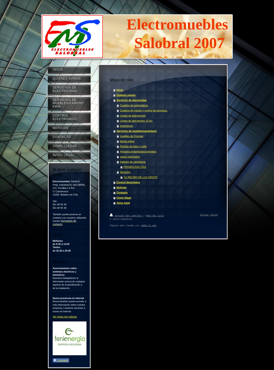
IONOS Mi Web (148, 225)
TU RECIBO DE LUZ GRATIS (140, 177)
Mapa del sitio (155, 215)
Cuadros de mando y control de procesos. (144, 110)
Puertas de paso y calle (133, 146)
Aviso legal (123, 202)
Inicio (119, 90)
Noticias (121, 187)
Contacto (122, 192)
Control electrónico (128, 182)
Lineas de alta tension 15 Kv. (136, 120)
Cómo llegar (123, 197)
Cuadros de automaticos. (134, 105)
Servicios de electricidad (131, 100)
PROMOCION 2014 (135, 167)
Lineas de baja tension (133, 115)
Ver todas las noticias (65, 316)
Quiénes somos (126, 95)
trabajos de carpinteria (132, 161)
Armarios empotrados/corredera (138, 151)
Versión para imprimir (126, 215)
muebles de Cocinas (131, 136)
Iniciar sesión (209, 215)
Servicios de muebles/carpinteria (136, 131)
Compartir (61, 360)
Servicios (125, 172)
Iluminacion (126, 125)
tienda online (127, 141)
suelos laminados (130, 156)
